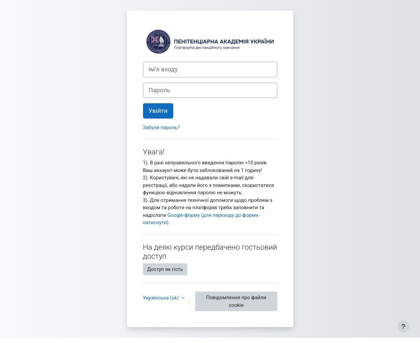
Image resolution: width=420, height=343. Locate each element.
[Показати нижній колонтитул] (403, 326)
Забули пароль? (161, 127)
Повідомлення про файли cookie (236, 301)
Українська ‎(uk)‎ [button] (161, 298)
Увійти (158, 111)
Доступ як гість (165, 269)
